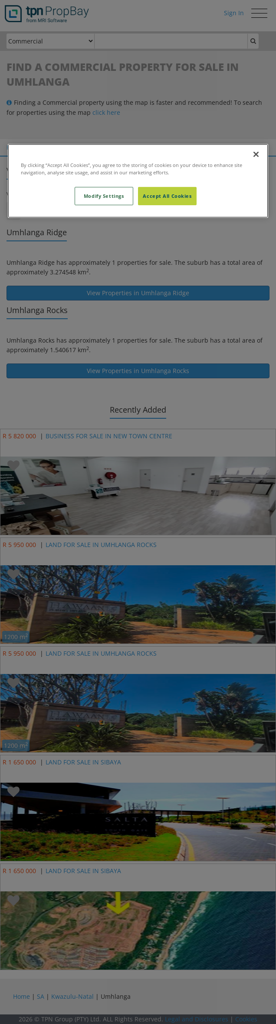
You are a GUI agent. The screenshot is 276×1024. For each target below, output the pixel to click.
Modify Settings (104, 196)
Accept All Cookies (167, 196)
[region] (138, 181)
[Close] (256, 154)
